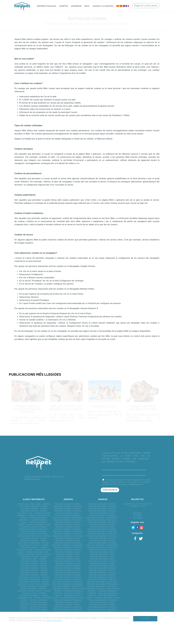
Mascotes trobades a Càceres (67, 524)
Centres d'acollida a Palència (33, 573)
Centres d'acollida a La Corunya (33, 534)
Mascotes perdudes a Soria (107, 598)
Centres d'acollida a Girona (36, 537)
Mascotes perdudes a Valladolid (102, 609)
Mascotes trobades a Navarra (67, 572)
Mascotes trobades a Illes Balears (67, 518)
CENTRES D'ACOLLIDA (46, 6)
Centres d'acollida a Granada (33, 539)
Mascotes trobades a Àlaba (67, 504)
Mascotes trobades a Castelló (67, 529)
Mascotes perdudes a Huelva (102, 550)
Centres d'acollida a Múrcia (34, 564)
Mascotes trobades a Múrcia (67, 570)
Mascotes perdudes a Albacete (102, 506)
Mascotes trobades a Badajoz (67, 515)
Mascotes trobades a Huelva (67, 550)
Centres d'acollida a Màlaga (33, 562)
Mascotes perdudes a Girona (102, 540)
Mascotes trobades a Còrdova (67, 534)
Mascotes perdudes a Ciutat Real (102, 531)
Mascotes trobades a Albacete (67, 506)
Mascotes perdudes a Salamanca (102, 586)
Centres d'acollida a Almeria (33, 509)
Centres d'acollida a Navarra (33, 567)
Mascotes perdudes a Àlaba (102, 504)
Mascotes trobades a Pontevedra (67, 584)
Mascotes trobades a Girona (67, 540)
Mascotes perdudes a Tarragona (102, 600)
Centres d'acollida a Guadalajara (33, 541)
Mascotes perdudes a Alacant (102, 508)
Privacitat (137, 515)
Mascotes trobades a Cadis (67, 527)
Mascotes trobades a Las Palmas (67, 582)
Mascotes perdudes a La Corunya (102, 536)
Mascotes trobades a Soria (72, 598)
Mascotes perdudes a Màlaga (102, 568)
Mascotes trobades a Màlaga (67, 568)
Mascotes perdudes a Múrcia (102, 570)
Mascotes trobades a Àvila (67, 513)
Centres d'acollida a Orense (34, 569)
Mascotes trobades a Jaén (67, 554)
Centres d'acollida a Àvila (32, 512)
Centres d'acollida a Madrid (33, 560)
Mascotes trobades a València (67, 607)
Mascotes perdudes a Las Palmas (102, 582)
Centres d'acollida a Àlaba (29, 504)
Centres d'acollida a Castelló (34, 527)
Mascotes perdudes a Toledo (102, 605)
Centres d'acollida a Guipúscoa (34, 544)
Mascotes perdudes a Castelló (102, 529)
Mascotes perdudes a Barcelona (102, 520)
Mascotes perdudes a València (102, 607)
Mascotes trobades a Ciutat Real (67, 531)
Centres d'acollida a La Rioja (35, 555)
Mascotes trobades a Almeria (67, 511)
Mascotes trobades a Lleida (67, 559)
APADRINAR (76, 6)
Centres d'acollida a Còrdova (33, 531)
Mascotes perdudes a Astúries (102, 577)
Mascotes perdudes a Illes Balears (102, 518)
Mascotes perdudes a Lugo (102, 563)
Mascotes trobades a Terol (68, 602)
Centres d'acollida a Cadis (38, 524)
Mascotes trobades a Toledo (67, 605)
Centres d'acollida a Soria (36, 592)
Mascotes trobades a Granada (67, 543)
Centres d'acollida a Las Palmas (33, 576)
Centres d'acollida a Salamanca (34, 580)
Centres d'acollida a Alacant (34, 507)
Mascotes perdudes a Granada (102, 543)
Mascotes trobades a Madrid (67, 566)
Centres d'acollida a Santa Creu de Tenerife (33, 583)
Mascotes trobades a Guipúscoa (67, 547)
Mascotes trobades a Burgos (67, 522)
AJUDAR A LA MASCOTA (102, 6)
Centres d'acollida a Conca (29, 536)
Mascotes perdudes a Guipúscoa (102, 547)
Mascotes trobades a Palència (67, 579)
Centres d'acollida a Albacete (35, 505)
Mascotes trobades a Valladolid (68, 609)
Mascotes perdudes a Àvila (102, 513)
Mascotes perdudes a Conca (102, 538)
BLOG (87, 6)
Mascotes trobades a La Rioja (67, 561)
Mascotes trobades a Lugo (68, 563)
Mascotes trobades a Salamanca (67, 586)
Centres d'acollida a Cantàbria (33, 586)
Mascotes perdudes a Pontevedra (102, 584)
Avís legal (137, 518)
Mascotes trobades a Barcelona (67, 520)
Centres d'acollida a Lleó (37, 552)
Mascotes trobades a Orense (67, 575)
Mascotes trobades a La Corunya (68, 536)
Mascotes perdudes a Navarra (102, 572)
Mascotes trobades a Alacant (67, 508)
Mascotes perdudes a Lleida (102, 559)
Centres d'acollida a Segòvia (33, 588)
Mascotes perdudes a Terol (102, 602)
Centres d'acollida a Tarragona (32, 594)
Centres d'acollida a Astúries (33, 571)
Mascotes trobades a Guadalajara (68, 545)
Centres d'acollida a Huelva (34, 546)
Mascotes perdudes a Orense (102, 575)
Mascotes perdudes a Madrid (102, 566)
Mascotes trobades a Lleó (67, 556)
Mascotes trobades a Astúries (67, 577)
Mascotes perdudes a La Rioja (102, 561)
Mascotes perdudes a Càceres (102, 524)
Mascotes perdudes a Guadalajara (102, 545)
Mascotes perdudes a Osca (102, 552)
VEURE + (28, 429)
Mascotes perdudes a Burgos (102, 522)
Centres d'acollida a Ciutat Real (33, 529)
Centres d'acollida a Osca (32, 548)
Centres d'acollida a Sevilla (29, 591)
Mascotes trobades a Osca (67, 552)
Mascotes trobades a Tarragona (67, 600)
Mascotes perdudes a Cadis (102, 527)
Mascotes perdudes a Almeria (102, 511)
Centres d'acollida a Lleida (29, 554)
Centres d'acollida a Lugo (34, 557)
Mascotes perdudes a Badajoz (102, 515)
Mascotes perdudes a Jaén (102, 554)
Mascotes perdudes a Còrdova (102, 534)
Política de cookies (54, 620)
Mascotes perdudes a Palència (102, 579)
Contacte (137, 513)
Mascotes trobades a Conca (67, 538)
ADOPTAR (63, 6)
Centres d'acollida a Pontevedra (34, 578)
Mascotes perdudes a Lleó (102, 556)
